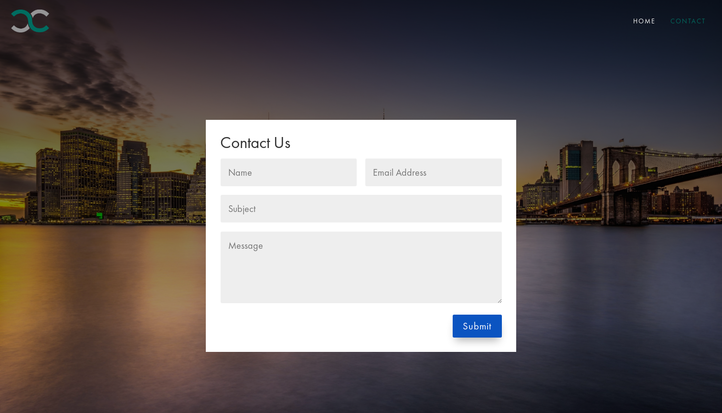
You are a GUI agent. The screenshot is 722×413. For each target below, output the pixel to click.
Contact (688, 21)
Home (644, 21)
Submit (477, 325)
